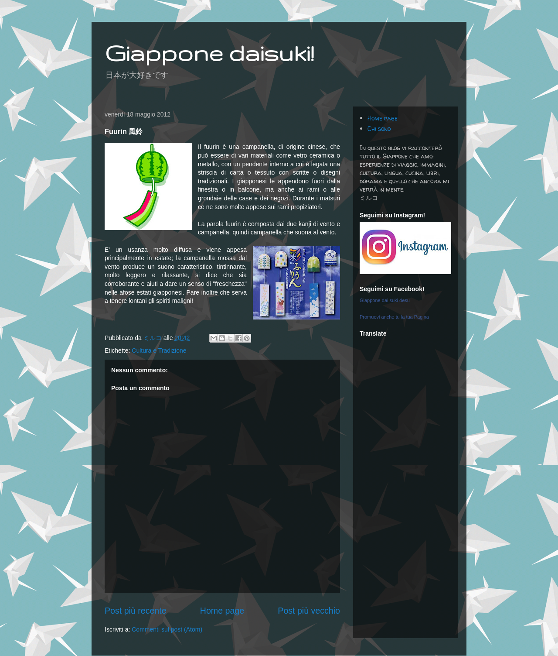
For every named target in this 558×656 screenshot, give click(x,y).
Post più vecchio (309, 610)
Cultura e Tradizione (159, 350)
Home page (222, 610)
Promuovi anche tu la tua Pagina (394, 316)
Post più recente (136, 610)
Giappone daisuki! (209, 52)
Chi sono (379, 128)
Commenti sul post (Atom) (167, 629)
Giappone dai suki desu (385, 300)
